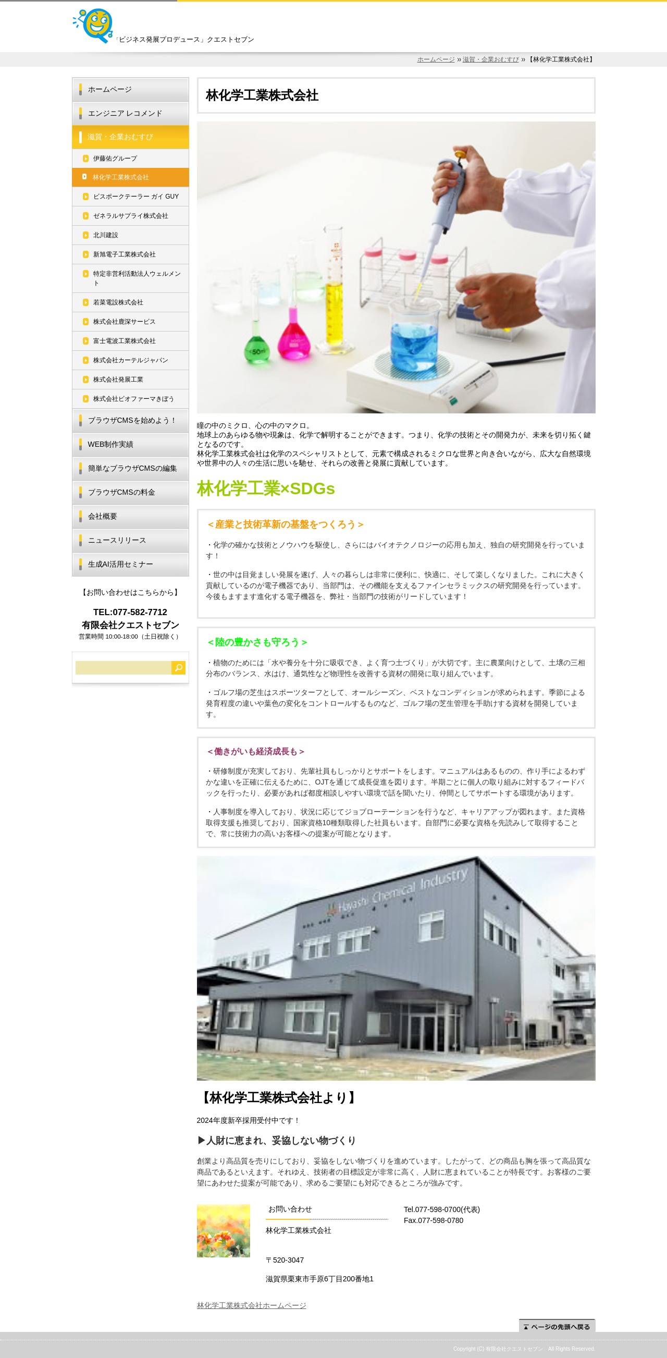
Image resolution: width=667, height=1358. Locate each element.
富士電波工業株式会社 (124, 341)
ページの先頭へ (557, 1325)
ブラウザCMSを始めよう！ (132, 420)
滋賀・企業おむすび (491, 59)
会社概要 (102, 516)
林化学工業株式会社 (121, 177)
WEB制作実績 (111, 444)
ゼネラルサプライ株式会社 (130, 215)
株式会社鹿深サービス (124, 321)
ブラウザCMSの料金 (121, 492)
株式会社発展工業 (118, 379)
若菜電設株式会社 (118, 302)
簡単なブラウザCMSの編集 (132, 468)
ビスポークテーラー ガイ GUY (136, 196)
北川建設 (105, 235)
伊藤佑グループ (115, 158)
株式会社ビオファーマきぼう (134, 398)
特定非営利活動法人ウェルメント (137, 278)
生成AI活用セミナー (120, 564)
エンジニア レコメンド (125, 113)
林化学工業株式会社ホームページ (251, 1305)
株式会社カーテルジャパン (130, 360)
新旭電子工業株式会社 (124, 254)
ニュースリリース (117, 540)
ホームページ (436, 59)
